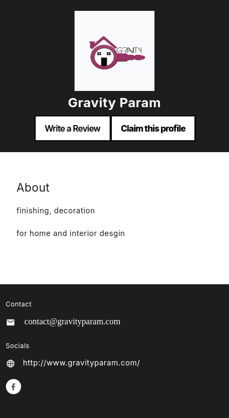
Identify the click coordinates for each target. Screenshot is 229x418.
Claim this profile (153, 128)
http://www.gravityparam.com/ (81, 362)
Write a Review (72, 128)
